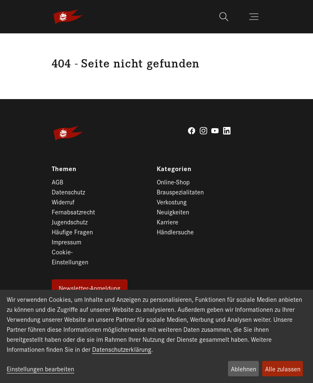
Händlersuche (175, 231)
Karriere (167, 221)
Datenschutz (68, 191)
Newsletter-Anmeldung (89, 288)
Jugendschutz (70, 221)
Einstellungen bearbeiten (40, 368)
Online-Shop (173, 181)
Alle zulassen (282, 368)
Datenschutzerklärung (121, 349)
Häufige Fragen (72, 231)
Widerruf (63, 201)
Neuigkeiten (173, 211)
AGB (57, 181)
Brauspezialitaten (180, 191)
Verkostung (172, 201)
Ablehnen (243, 368)
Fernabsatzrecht (73, 211)
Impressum (66, 241)
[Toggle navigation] (255, 17)
